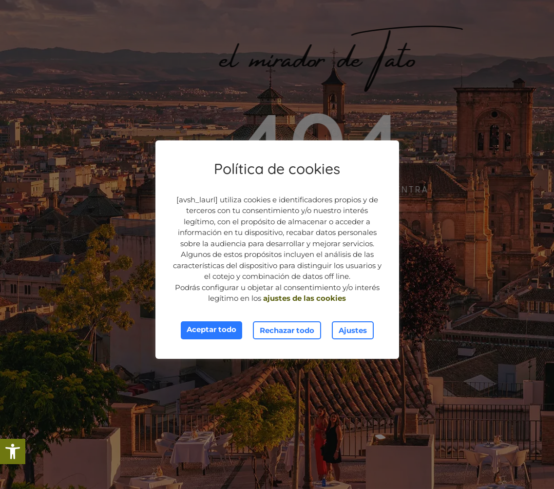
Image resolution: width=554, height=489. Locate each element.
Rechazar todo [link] (287, 330)
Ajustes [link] (353, 330)
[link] (12, 451)
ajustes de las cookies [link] (304, 298)
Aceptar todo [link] (211, 329)
